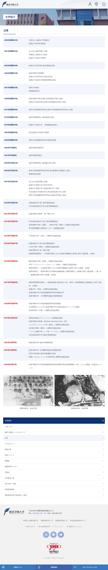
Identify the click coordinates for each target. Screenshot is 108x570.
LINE (53, 534)
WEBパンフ (18, 567)
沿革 (6, 438)
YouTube (61, 534)
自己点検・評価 (10, 484)
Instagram (46, 534)
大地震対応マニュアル (74, 526)
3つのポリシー (10, 444)
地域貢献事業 (9, 489)
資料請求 (54, 567)
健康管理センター (11, 466)
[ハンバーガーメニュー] (104, 4)
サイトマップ (58, 526)
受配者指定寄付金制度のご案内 (16, 495)
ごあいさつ (9, 426)
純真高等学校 (60, 520)
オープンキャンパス (90, 567)
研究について (9, 455)
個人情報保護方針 (44, 526)
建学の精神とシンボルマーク (15, 432)
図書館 (7, 461)
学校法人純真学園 (29, 520)
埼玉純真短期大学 (76, 520)
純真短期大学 (45, 520)
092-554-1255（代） (40, 513)
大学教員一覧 (9, 478)
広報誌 (7, 472)
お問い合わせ (30, 526)
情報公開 (8, 449)
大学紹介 (8, 420)
